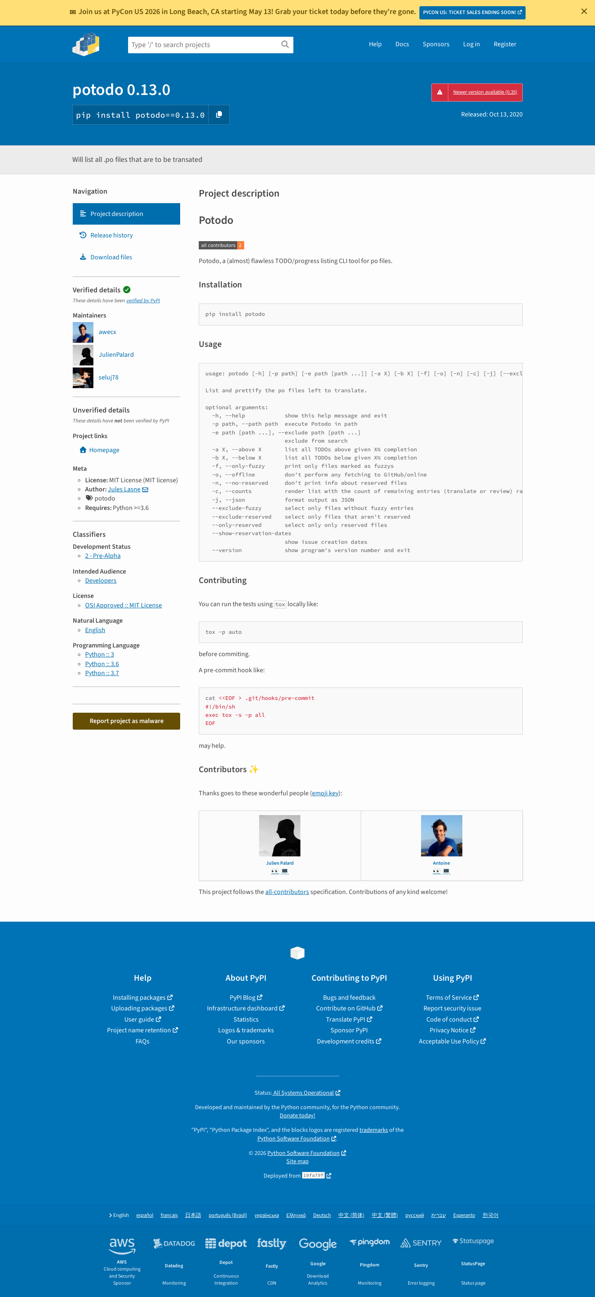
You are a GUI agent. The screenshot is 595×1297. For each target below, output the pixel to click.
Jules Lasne (124, 489)
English (95, 630)
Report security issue (452, 1008)
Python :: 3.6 (102, 664)
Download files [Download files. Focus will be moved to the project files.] (105, 257)
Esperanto (464, 1215)
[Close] (584, 11)
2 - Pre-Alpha (103, 555)
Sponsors (436, 44)
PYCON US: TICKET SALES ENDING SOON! (469, 12)
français (169, 1215)
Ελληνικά (296, 1215)
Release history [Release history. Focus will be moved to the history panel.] (106, 235)
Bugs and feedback (349, 997)
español (144, 1215)
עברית (438, 1215)
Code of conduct (449, 1019)
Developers (101, 580)
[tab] (126, 214)
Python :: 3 (99, 654)
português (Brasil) (228, 1215)
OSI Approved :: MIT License (123, 605)
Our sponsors (246, 1041)
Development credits (345, 1041)
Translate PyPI (345, 1019)
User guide (139, 1019)
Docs (402, 44)
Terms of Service (449, 997)
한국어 (491, 1215)
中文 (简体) (351, 1215)
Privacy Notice (449, 1030)
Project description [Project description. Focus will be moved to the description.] (111, 213)
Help (375, 44)
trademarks (373, 1130)
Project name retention (139, 1030)
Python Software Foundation (293, 1138)
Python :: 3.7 (102, 673)
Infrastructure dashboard (242, 1008)
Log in (471, 44)
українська (267, 1215)
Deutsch (322, 1215)
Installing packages (139, 997)
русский (414, 1215)
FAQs (143, 1041)
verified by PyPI (143, 300)
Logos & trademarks (246, 1030)
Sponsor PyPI (349, 1030)
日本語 (193, 1215)
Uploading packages (139, 1008)
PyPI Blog (242, 997)
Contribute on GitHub (346, 1008)
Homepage (99, 450)
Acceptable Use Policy (449, 1041)
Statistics (246, 1019)
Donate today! (297, 1115)
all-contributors (287, 891)
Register (505, 44)
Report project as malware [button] (127, 721)
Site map (297, 1161)
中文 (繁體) (385, 1215)
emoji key (325, 793)
